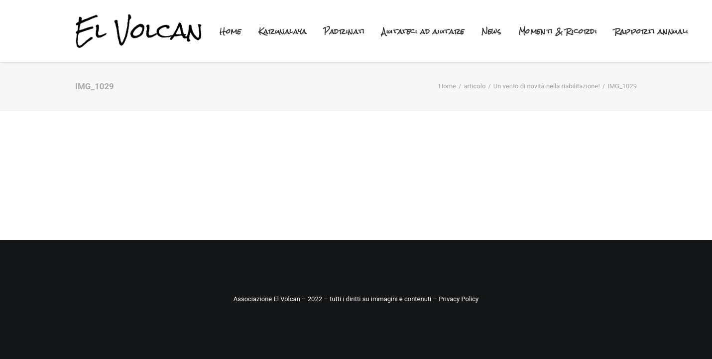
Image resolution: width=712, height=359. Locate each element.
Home (230, 31)
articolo (474, 86)
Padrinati (344, 31)
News (491, 31)
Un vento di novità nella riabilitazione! (546, 86)
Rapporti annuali (651, 31)
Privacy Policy (457, 299)
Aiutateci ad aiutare (423, 31)
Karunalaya (282, 31)
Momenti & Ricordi (557, 31)
